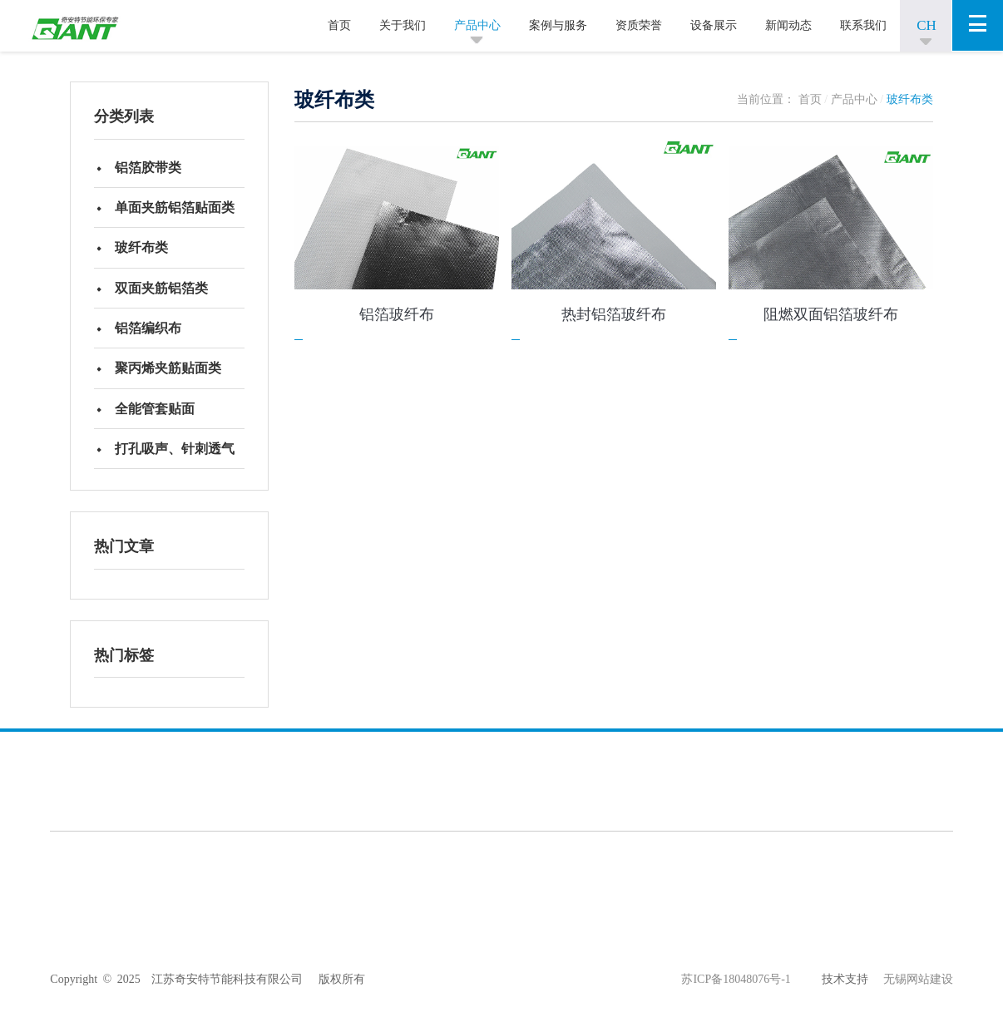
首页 (339, 25)
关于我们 (402, 25)
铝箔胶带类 (150, 168)
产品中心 (477, 25)
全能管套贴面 (157, 423)
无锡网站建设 (910, 996)
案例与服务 (558, 25)
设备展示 (713, 25)
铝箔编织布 (150, 338)
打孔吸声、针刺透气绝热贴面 (177, 472)
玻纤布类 (143, 253)
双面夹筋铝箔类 (163, 296)
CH (926, 25)
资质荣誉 (638, 25)
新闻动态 (788, 25)
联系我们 (863, 25)
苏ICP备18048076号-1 (735, 996)
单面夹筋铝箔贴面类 (177, 211)
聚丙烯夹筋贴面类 (170, 380)
